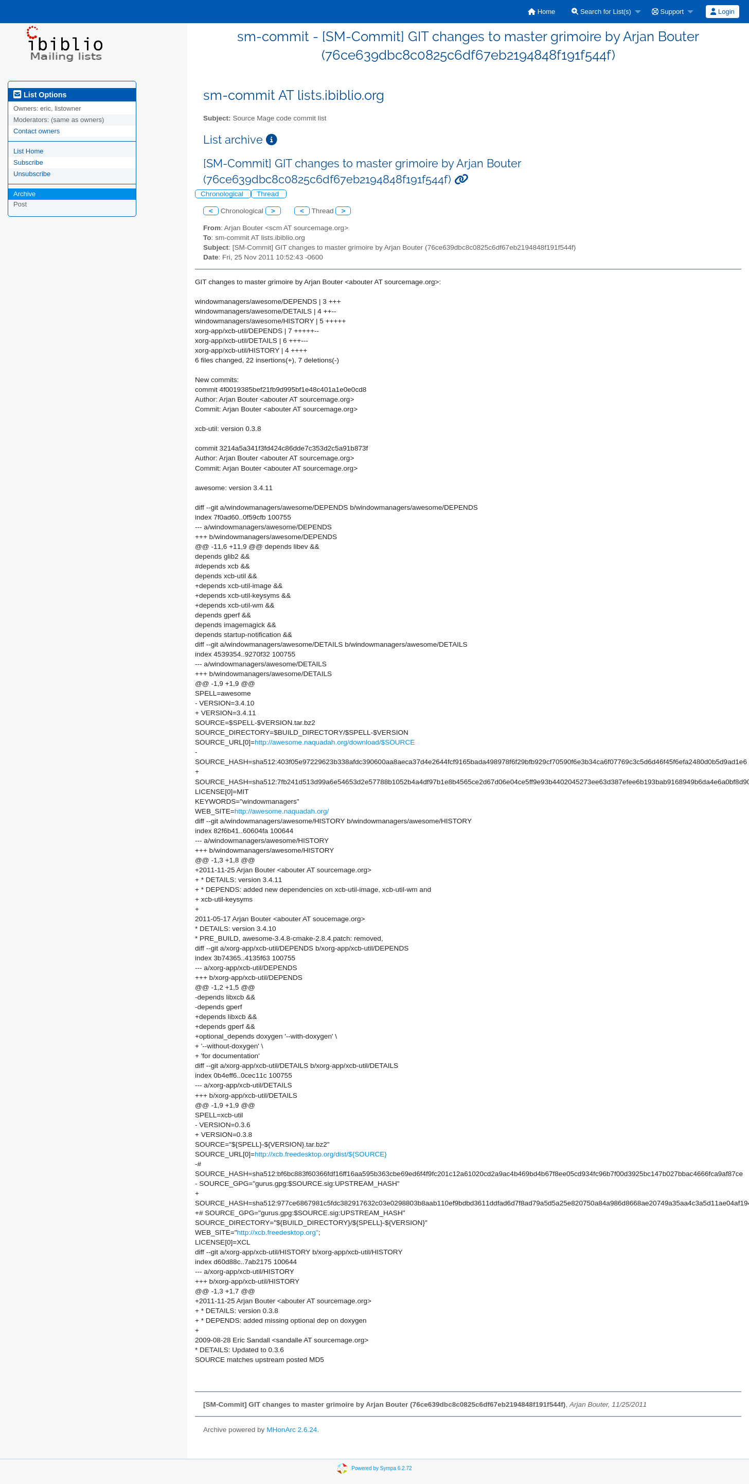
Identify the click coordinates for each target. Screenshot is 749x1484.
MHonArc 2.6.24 (291, 1430)
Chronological (223, 194)
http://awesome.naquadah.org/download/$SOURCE (335, 742)
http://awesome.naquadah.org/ (282, 811)
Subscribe (28, 162)
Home (541, 11)
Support (668, 11)
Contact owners (36, 131)
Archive (24, 194)
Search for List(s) (601, 11)
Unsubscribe (31, 174)
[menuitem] (541, 11)
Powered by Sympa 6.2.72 (381, 1468)
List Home (28, 151)
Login (722, 11)
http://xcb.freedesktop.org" (277, 1232)
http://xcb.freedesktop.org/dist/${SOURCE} (321, 1154)
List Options (39, 95)
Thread (269, 194)
